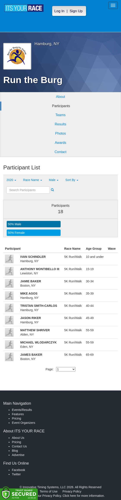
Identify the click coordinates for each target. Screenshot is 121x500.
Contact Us (19, 446)
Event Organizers (23, 422)
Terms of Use (48, 491)
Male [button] (53, 180)
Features (18, 414)
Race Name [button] (32, 180)
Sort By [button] (71, 180)
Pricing (16, 418)
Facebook (18, 470)
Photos (60, 133)
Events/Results (22, 410)
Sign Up (76, 11)
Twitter (16, 474)
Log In (59, 11)
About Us (18, 437)
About (60, 97)
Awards (60, 142)
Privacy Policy (72, 491)
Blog (15, 450)
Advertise (18, 455)
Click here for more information (83, 495)
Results (60, 124)
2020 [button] (11, 180)
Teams (60, 115)
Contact (60, 152)
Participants (61, 106)
